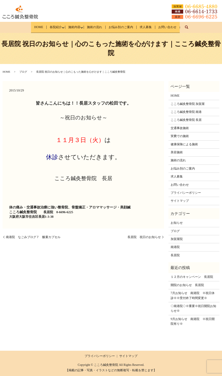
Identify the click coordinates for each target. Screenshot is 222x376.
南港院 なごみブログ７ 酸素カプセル (33, 236)
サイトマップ (180, 200)
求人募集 (152, 27)
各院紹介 (48, 27)
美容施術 (177, 152)
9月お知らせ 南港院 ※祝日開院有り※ (193, 321)
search (201, 29)
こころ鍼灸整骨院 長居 (186, 120)
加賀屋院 (177, 239)
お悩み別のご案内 (124, 27)
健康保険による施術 (184, 144)
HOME (28, 27)
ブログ (23, 71)
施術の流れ (94, 27)
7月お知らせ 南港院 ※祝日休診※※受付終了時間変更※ (193, 295)
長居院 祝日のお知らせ (144, 236)
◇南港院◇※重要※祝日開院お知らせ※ (193, 308)
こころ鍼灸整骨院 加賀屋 (188, 103)
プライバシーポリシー (186, 192)
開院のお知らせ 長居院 (187, 285)
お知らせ (177, 222)
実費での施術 (180, 136)
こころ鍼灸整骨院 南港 (186, 112)
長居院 (175, 255)
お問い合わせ (178, 27)
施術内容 (70, 27)
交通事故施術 (180, 128)
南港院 (175, 247)
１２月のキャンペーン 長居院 (192, 276)
